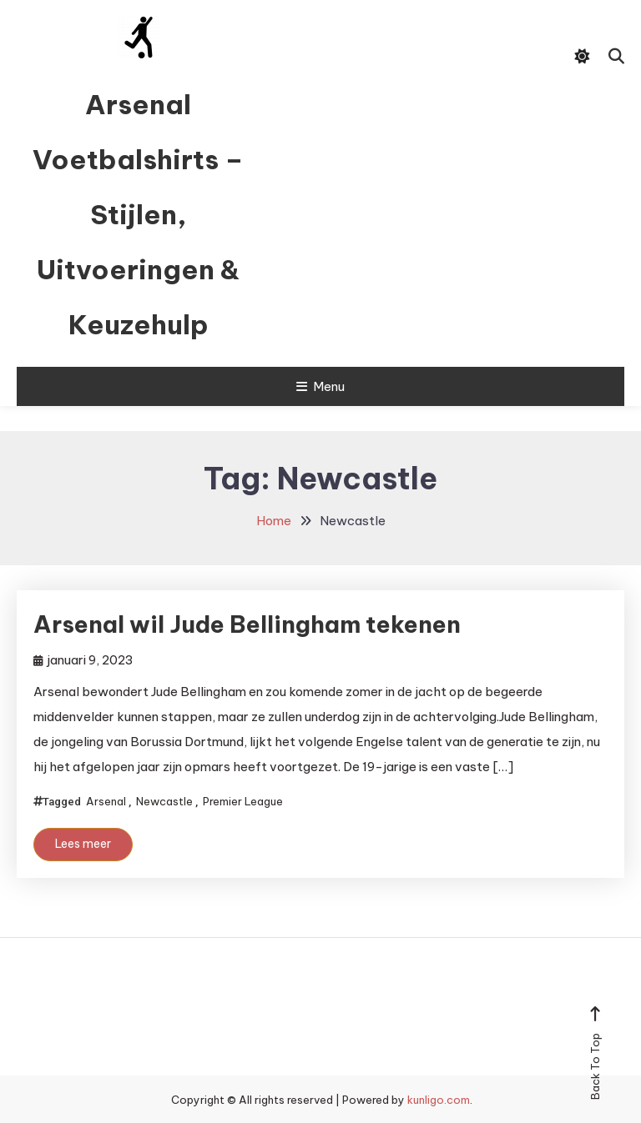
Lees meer (83, 843)
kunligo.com (438, 1099)
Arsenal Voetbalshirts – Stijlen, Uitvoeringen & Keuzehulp (138, 214)
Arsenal (106, 801)
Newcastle (164, 801)
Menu (320, 386)
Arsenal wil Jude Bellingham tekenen (247, 624)
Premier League (243, 801)
